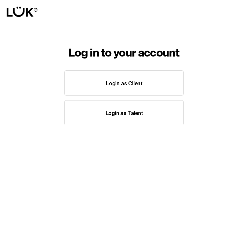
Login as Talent (124, 113)
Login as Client (124, 83)
